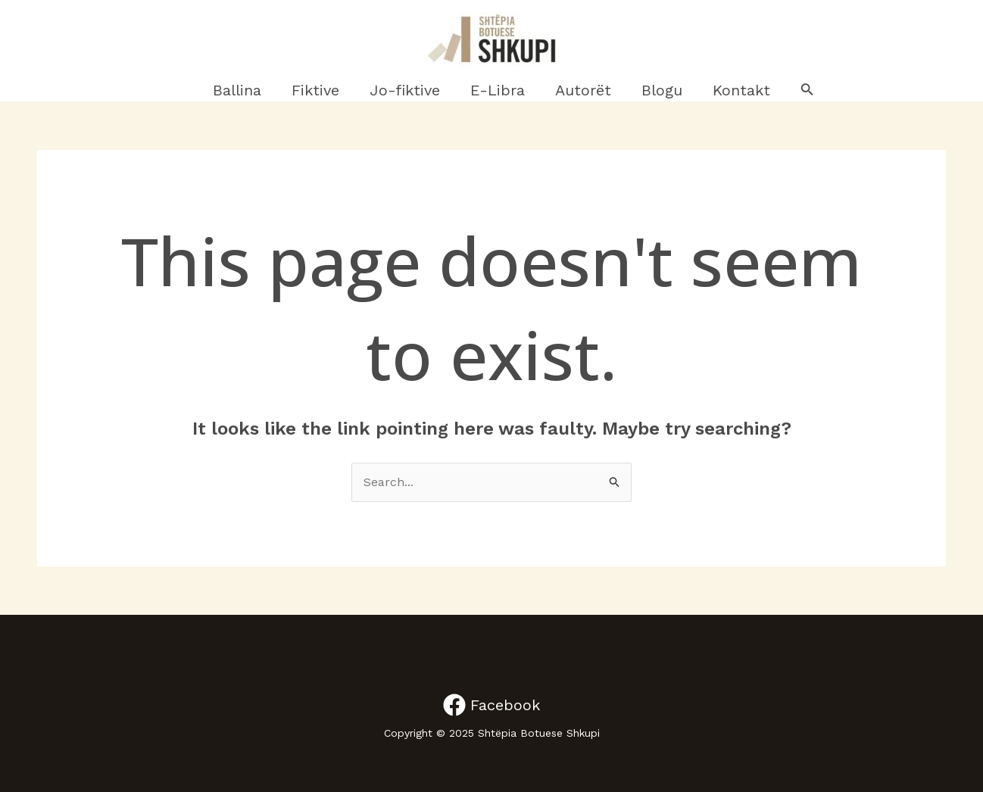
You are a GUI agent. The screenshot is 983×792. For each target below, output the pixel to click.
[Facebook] (491, 705)
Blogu (661, 90)
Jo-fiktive (405, 90)
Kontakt (741, 90)
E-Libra (497, 90)
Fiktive (315, 90)
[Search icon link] (807, 90)
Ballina (237, 90)
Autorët (583, 90)
